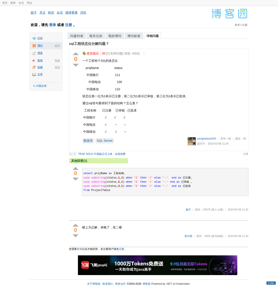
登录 (52, 25)
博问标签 (134, 36)
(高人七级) (217, 209)
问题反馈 (41, 85)
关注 (42, 12)
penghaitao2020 (206, 138)
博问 (40, 45)
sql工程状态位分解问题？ (89, 44)
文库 (40, 74)
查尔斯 (188, 236)
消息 (83, 12)
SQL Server (105, 140)
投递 (57, 60)
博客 (40, 53)
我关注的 (95, 36)
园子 (34, 12)
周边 (29, 2)
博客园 (146, 283)
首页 (4, 2)
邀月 (188, 209)
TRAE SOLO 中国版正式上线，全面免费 (101, 153)
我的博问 (114, 36)
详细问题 (152, 36)
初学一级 (225, 138)
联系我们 (107, 283)
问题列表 (76, 36)
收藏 (40, 67)
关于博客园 (93, 283)
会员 (21, 2)
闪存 (40, 38)
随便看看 (71, 12)
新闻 (13, 2)
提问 (57, 45)
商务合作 (120, 283)
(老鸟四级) (217, 236)
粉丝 (51, 12)
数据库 (88, 140)
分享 (245, 153)
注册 (68, 25)
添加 (57, 67)
